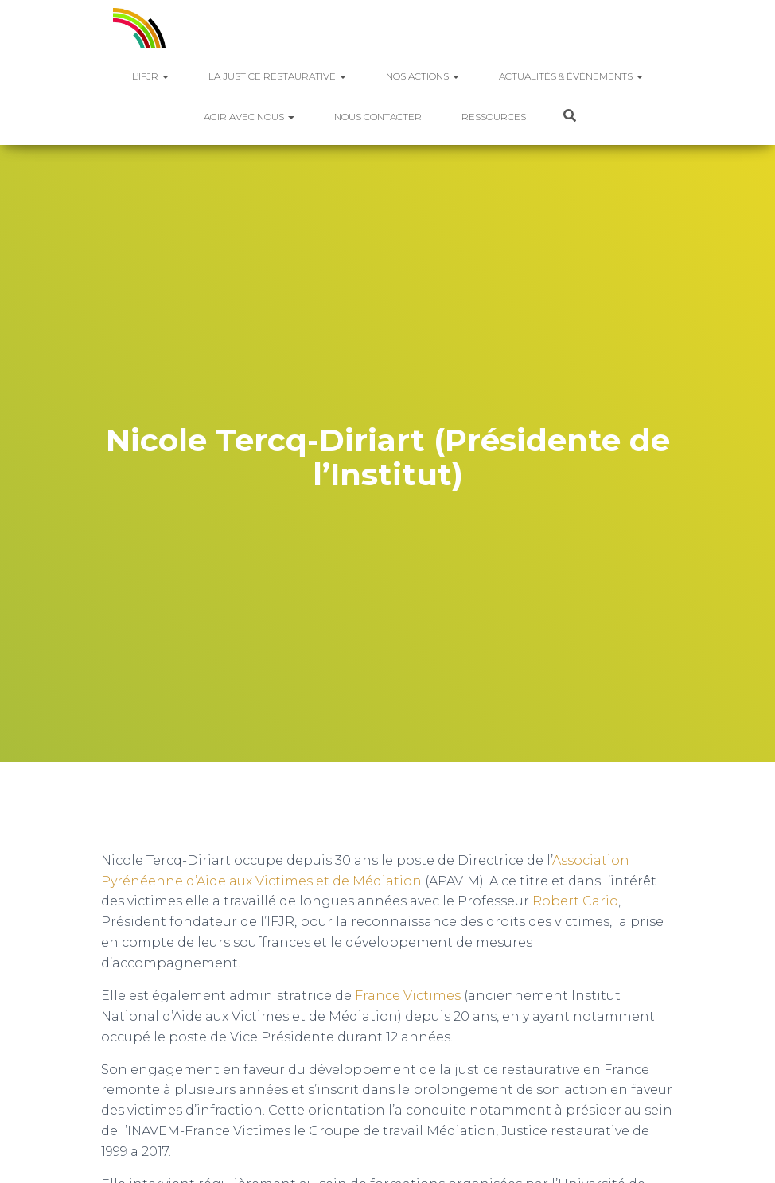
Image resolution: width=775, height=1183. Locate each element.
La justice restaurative (277, 76)
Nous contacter (378, 117)
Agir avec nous (249, 117)
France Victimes (408, 995)
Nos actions (422, 76)
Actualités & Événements (571, 76)
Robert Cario (575, 901)
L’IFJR (150, 76)
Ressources (493, 117)
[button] (165, 76)
